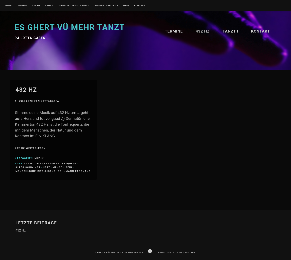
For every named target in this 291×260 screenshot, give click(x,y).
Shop (126, 5)
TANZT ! (50, 5)
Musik (39, 158)
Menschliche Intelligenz (36, 171)
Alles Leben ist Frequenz (56, 163)
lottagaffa (50, 101)
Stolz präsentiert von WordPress (119, 252)
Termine (21, 5)
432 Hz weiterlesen (30, 148)
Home (8, 5)
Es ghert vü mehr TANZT (70, 27)
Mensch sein (62, 167)
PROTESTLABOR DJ (106, 5)
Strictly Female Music (74, 5)
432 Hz (36, 5)
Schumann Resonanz (74, 171)
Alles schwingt (28, 167)
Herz (46, 167)
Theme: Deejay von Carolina (176, 252)
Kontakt (140, 5)
